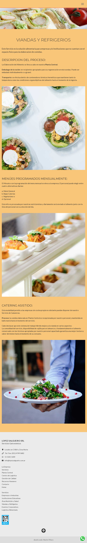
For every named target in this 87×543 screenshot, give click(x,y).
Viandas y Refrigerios (10, 504)
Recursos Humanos (9, 481)
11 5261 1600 (10, 457)
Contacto (5, 484)
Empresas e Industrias (10, 495)
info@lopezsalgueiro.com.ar (15, 460)
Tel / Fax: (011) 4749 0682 (14, 453)
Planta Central (7, 473)
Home (4, 487)
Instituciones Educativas (11, 498)
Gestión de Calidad (9, 478)
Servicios (5, 470)
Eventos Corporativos (10, 507)
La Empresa (6, 467)
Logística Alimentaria (9, 510)
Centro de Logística (9, 475)
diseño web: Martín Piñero (43, 540)
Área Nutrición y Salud (10, 501)
